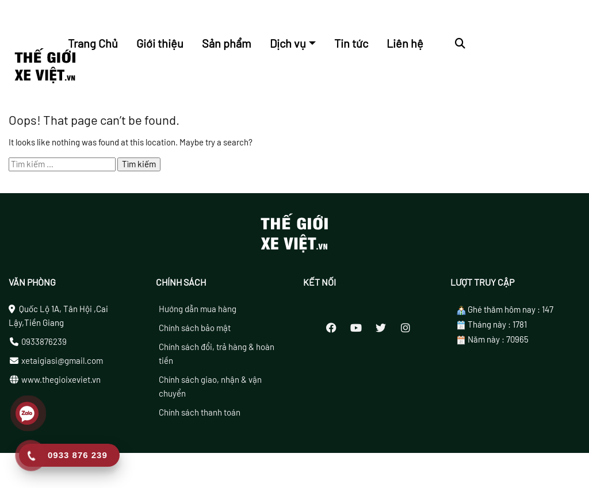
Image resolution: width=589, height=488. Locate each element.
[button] (460, 43)
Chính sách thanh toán (199, 417)
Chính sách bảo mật (195, 333)
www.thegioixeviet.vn (61, 384)
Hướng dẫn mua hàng (197, 314)
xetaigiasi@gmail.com (62, 365)
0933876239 (44, 346)
